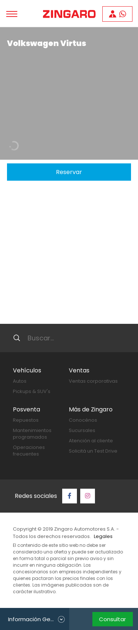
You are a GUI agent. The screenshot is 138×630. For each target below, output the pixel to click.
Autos (19, 381)
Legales (103, 536)
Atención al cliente (91, 440)
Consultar (112, 619)
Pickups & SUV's (31, 391)
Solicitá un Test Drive (93, 450)
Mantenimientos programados (32, 433)
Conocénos (83, 420)
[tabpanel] (69, 93)
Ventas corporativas (93, 381)
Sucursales (82, 430)
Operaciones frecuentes (29, 450)
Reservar (69, 172)
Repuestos (26, 420)
